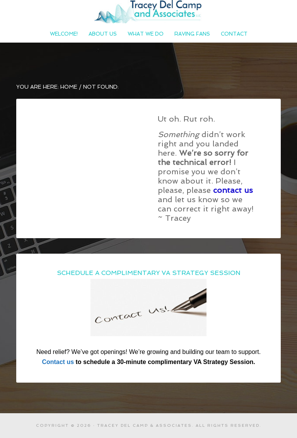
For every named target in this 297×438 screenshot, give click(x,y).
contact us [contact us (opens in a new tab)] (233, 190)
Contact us (58, 362)
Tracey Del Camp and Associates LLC (148, 11)
